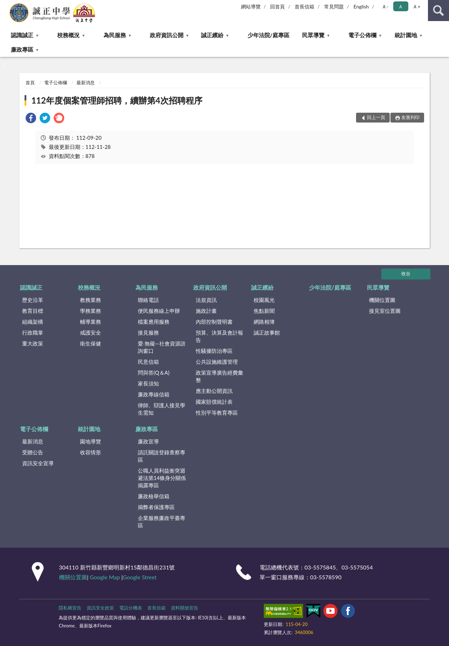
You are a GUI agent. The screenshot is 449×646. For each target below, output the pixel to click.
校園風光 (264, 300)
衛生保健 (90, 343)
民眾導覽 (313, 35)
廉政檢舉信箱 (153, 496)
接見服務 (148, 332)
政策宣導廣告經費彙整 (219, 376)
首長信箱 (304, 6)
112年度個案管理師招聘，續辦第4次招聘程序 (116, 100)
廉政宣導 (148, 441)
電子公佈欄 (362, 35)
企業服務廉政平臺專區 (161, 521)
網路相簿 (264, 321)
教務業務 (90, 300)
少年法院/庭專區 (268, 35)
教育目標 (32, 311)
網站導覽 (251, 6)
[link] (31, 119)
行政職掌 (32, 332)
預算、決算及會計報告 (219, 336)
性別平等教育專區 (217, 412)
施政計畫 (206, 311)
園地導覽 (90, 441)
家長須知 (148, 383)
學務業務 (90, 311)
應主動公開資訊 (214, 391)
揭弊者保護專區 (156, 507)
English (361, 6)
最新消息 (85, 82)
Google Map (105, 577)
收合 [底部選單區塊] (405, 273)
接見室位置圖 (385, 311)
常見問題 (334, 6)
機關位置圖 (382, 300)
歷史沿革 (32, 300)
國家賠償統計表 (214, 401)
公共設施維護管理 (217, 361)
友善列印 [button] (410, 117)
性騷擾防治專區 (214, 351)
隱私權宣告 (70, 608)
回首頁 (277, 6)
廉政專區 (22, 49)
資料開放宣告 (184, 608)
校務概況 (68, 35)
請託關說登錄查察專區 (161, 456)
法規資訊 (206, 300)
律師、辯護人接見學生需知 (161, 409)
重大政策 (32, 343)
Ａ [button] (400, 6)
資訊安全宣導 (38, 463)
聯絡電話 (148, 300)
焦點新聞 (264, 311)
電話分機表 (130, 608)
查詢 (438, 10)
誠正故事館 (267, 332)
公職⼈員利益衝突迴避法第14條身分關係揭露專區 (162, 477)
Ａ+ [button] (416, 6)
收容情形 (90, 452)
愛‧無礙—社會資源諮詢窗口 (162, 347)
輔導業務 (90, 321)
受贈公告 (32, 452)
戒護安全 (90, 332)
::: (5, 5)
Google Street (139, 577)
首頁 (30, 82)
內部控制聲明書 (214, 321)
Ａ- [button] (385, 6)
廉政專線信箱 (153, 394)
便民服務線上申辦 (159, 311)
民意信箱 (148, 361)
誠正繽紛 (212, 35)
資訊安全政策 (100, 608)
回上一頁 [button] (376, 117)
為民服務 (114, 35)
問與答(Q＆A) (153, 372)
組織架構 (32, 321)
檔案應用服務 (153, 321)
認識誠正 (22, 35)
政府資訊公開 (166, 35)
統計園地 (406, 35)
